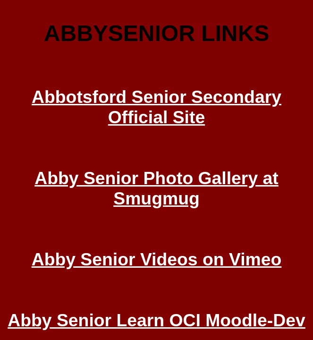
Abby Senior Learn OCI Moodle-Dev (156, 320)
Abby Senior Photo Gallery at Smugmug (156, 188)
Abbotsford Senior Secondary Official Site (156, 107)
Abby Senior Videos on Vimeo (157, 259)
